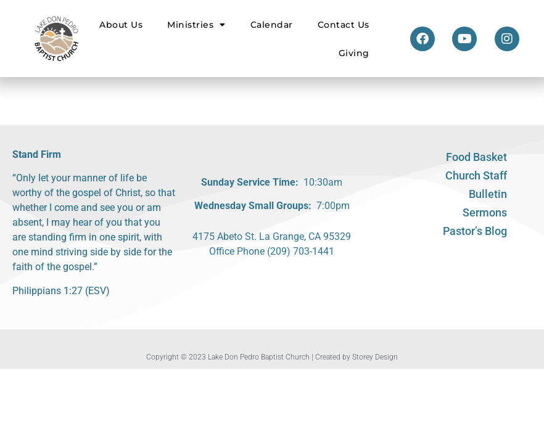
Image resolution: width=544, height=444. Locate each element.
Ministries (196, 24)
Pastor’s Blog (475, 230)
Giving (354, 53)
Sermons (485, 212)
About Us (120, 24)
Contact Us (343, 24)
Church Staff (476, 175)
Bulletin (488, 193)
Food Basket (476, 156)
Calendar (271, 24)
